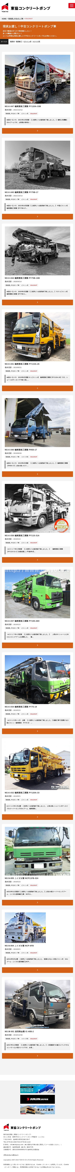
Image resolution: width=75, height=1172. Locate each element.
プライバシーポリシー (11, 1155)
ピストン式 (27, 41)
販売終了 (19, 41)
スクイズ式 (36, 41)
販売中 (12, 41)
